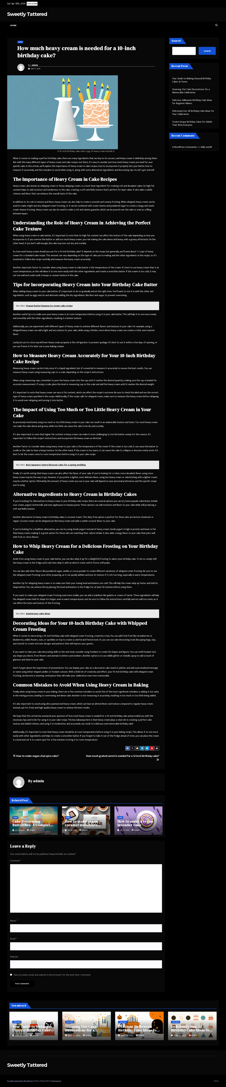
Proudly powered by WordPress (20, 1081)
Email (13, 939)
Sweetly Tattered (27, 14)
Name (13, 921)
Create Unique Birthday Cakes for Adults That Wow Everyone (192, 123)
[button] (216, 25)
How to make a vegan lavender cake (135, 823)
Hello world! (206, 147)
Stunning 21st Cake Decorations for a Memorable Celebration (191, 91)
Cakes (20, 42)
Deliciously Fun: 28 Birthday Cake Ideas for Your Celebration (193, 112)
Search (176, 40)
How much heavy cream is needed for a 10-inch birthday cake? (76, 51)
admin (35, 65)
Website (14, 957)
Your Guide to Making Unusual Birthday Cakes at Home (191, 80)
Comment (15, 861)
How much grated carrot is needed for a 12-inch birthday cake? (122, 757)
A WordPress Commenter (184, 147)
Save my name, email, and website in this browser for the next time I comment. (52, 975)
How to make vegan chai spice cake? (36, 756)
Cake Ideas (17, 1022)
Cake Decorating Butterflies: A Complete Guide (32, 825)
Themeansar (56, 1081)
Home (13, 25)
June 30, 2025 (21, 1035)
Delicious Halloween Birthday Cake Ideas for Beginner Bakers (192, 101)
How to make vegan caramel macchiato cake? (81, 825)
